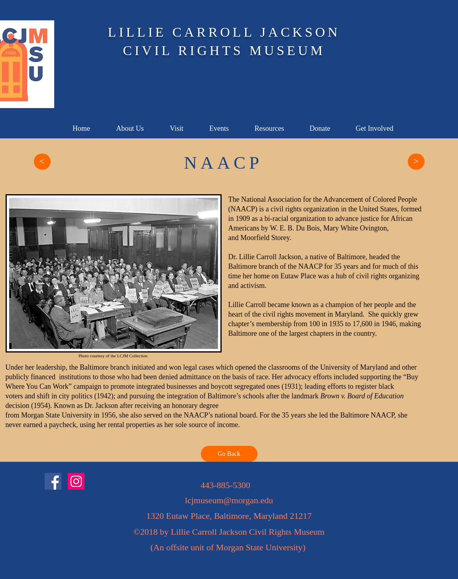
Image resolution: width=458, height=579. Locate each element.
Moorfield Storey (264, 238)
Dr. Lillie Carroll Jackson (264, 257)
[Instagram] (76, 481)
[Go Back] (229, 454)
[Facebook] (53, 481)
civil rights (286, 209)
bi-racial (277, 219)
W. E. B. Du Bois (295, 228)
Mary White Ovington (355, 228)
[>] (416, 161)
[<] (42, 161)
